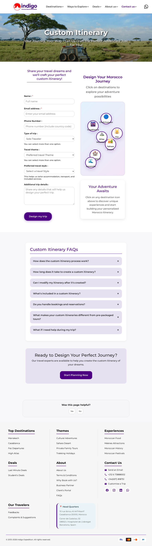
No (80, 411)
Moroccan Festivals (114, 453)
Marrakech (13, 438)
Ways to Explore (78, 6)
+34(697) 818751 (116, 479)
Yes (72, 411)
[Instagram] (114, 490)
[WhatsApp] (127, 490)
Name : (28, 96)
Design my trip (38, 216)
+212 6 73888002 (116, 474)
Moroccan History (113, 448)
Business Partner (65, 485)
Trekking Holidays (65, 453)
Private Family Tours (67, 448)
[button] (146, 6)
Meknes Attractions (114, 443)
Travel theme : (31, 149)
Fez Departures (16, 448)
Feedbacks (13, 512)
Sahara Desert (63, 443)
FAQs (59, 495)
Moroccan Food (112, 438)
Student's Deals (16, 475)
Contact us (129, 6)
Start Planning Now (76, 375)
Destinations (55, 6)
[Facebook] (107, 490)
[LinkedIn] (121, 490)
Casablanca (14, 443)
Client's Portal (63, 490)
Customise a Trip (117, 483)
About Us (61, 470)
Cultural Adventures (66, 438)
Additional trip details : (36, 184)
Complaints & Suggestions (22, 517)
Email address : (33, 108)
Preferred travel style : (36, 165)
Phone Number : (33, 121)
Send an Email (115, 470)
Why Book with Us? (66, 480)
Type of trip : (30, 133)
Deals (96, 6)
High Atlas (13, 453)
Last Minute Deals (17, 470)
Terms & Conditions (66, 475)
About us (111, 6)
